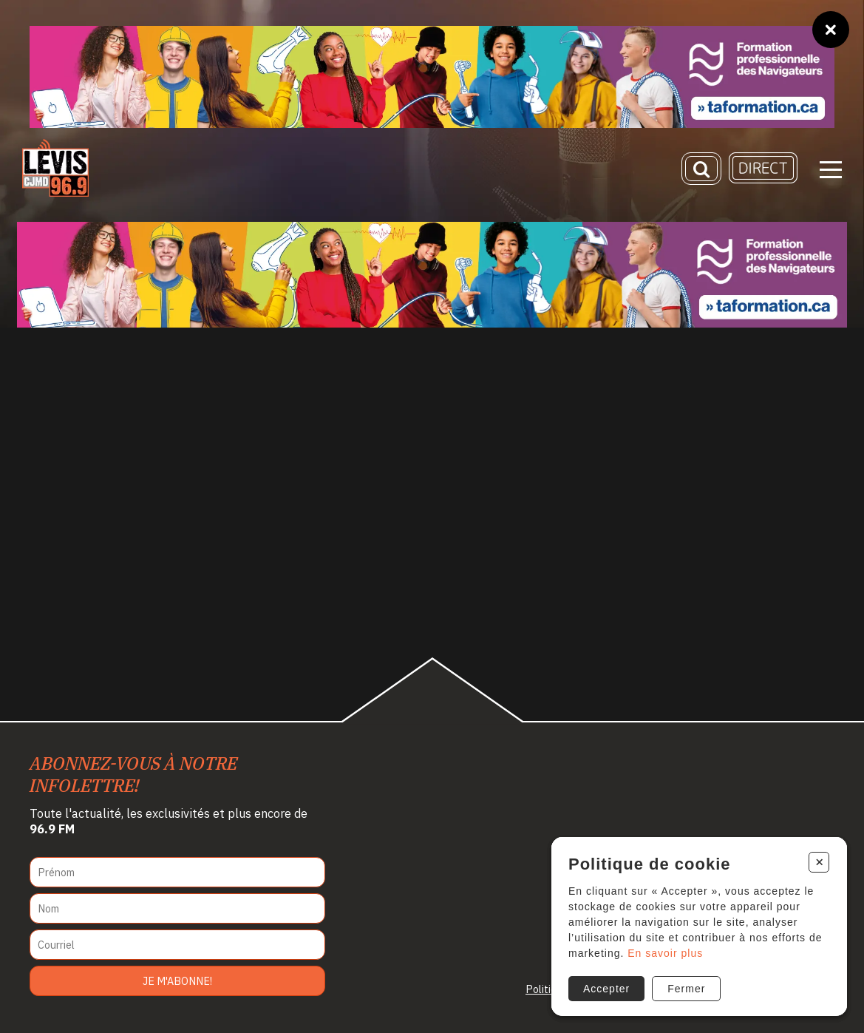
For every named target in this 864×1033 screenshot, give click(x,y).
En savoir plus (665, 953)
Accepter (606, 989)
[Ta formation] (432, 77)
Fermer (686, 989)
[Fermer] (830, 29)
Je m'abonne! (177, 981)
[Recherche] (701, 168)
